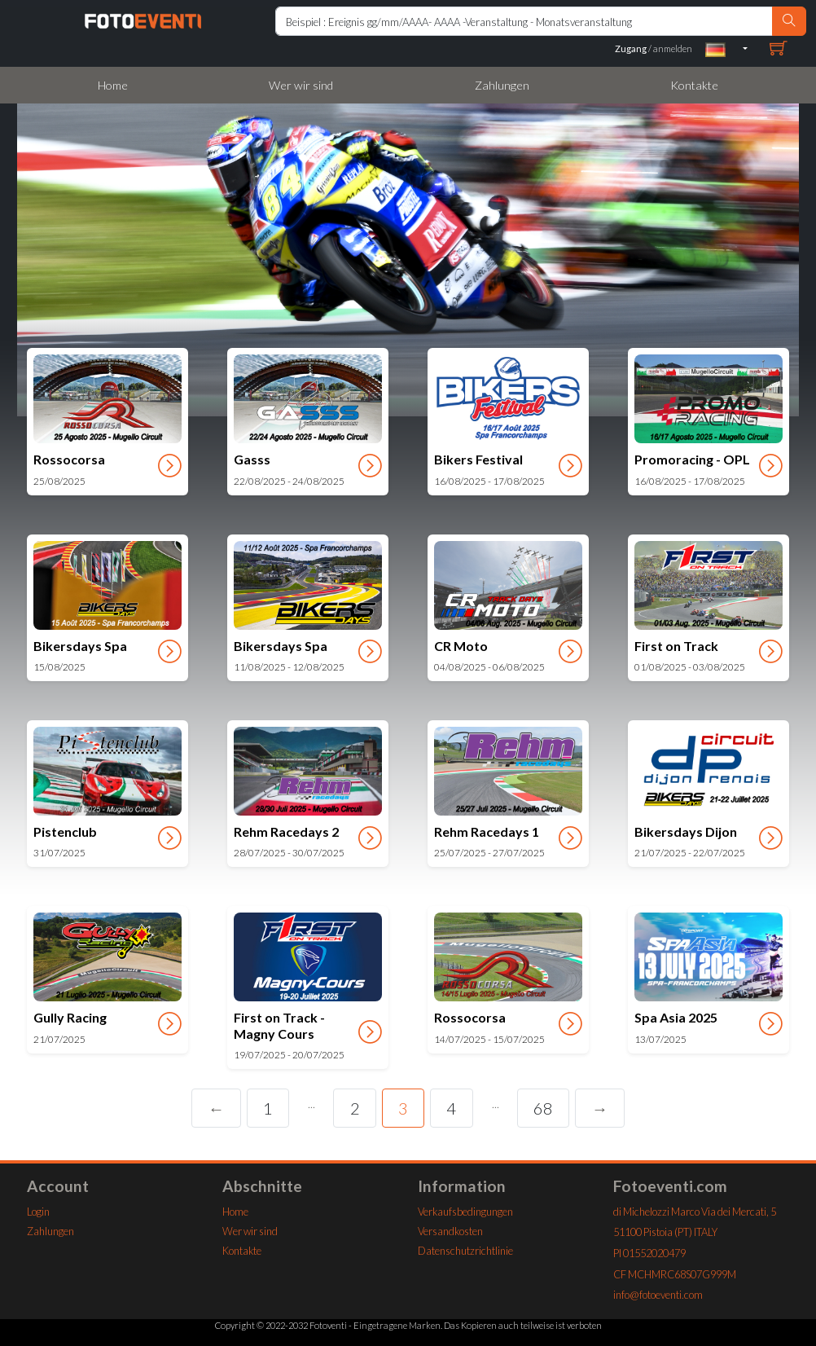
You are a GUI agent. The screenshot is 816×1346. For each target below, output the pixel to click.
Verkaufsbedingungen (465, 1211)
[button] (726, 48)
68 (543, 1108)
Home (113, 85)
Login (38, 1211)
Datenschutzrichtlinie (465, 1250)
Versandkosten (450, 1231)
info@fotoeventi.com (658, 1294)
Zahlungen (502, 85)
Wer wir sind (301, 85)
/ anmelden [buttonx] (653, 48)
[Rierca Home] (524, 21)
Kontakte (694, 85)
